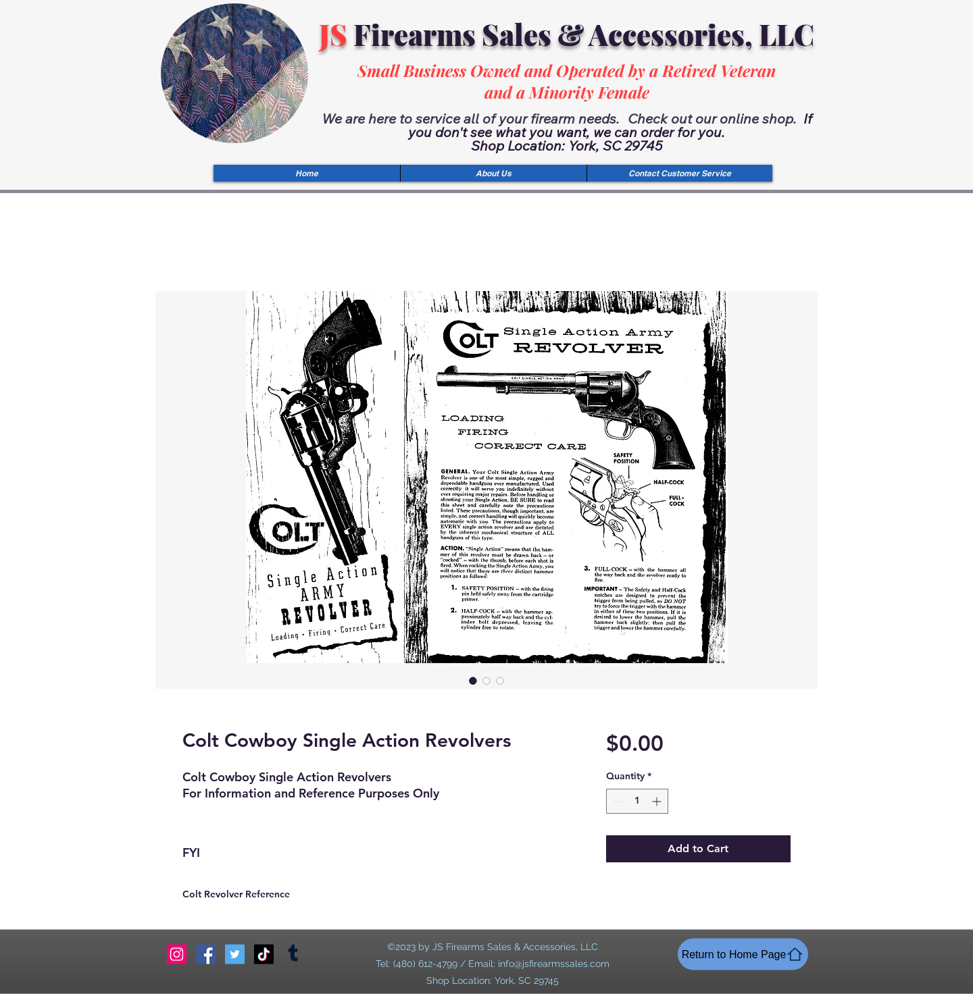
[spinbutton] (637, 801)
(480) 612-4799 (425, 963)
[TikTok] (264, 954)
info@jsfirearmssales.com (553, 963)
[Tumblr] (293, 954)
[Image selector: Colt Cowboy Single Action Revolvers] (473, 680)
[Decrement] (616, 801)
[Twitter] (235, 954)
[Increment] (657, 801)
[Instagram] (176, 954)
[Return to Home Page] (743, 954)
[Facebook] (206, 954)
